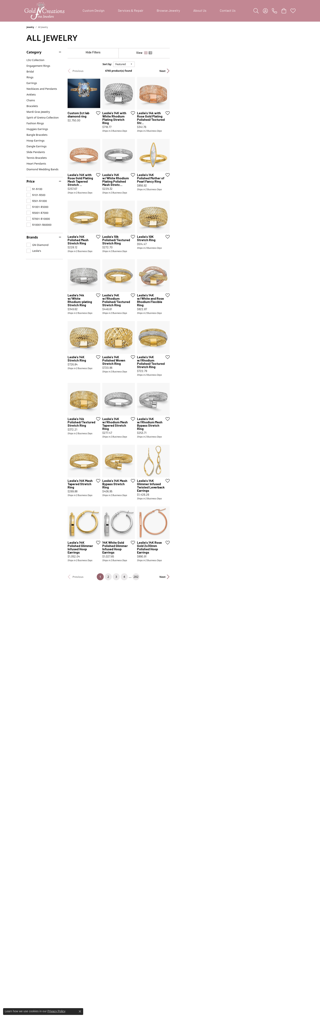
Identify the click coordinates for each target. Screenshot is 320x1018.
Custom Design (94, 11)
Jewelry (30, 27)
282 (197, 854)
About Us (199, 11)
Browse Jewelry (168, 11)
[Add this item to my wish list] (138, 154)
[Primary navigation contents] (159, 11)
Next (286, 71)
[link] (274, 11)
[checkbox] (34, 189)
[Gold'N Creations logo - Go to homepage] (44, 11)
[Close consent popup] (80, 1011)
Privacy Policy (56, 1011)
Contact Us (228, 11)
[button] (256, 11)
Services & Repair (130, 11)
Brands (32, 237)
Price (30, 181)
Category (33, 52)
